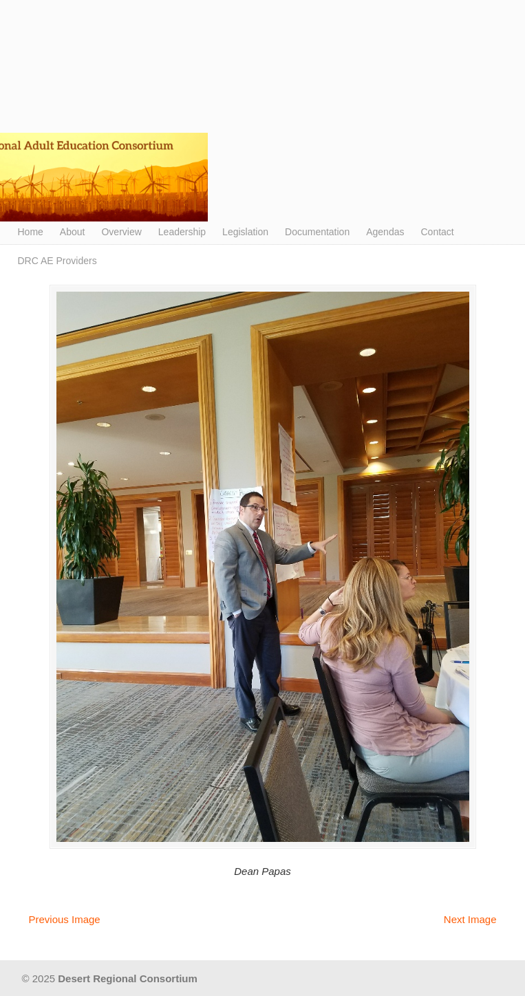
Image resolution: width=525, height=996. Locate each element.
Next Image (470, 919)
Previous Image (64, 919)
